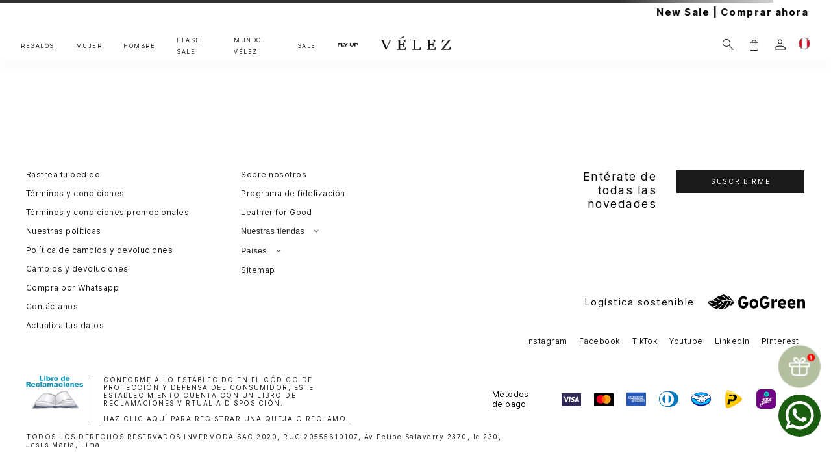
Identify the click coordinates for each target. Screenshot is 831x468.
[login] (780, 44)
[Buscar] (728, 44)
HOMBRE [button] (139, 45)
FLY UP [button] (348, 44)
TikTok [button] (645, 341)
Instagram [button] (546, 341)
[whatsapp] (799, 416)
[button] (753, 44)
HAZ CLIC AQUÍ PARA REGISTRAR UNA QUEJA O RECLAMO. (226, 418)
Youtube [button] (685, 341)
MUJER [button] (89, 45)
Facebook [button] (600, 341)
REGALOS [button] (38, 45)
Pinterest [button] (780, 341)
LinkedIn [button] (732, 341)
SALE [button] (306, 45)
